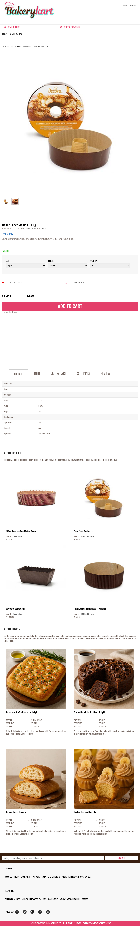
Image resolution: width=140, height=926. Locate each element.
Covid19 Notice (14, 27)
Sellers (16, 877)
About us (8, 877)
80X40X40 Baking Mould (15, 609)
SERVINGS (9, 726)
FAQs (18, 899)
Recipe (44, 877)
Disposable (18, 46)
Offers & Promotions (72, 27)
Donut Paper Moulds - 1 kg (83, 531)
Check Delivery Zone (80, 282)
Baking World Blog (76, 877)
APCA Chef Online (73, 899)
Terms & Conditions (50, 899)
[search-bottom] (121, 858)
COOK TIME (10, 723)
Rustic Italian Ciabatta (16, 812)
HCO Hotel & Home (29, 228)
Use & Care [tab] (58, 373)
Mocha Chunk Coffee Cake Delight (89, 712)
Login (125, 5)
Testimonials (10, 899)
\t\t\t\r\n (110, 265)
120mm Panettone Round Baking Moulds (21, 531)
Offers (64, 877)
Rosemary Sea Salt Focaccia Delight (22, 712)
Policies (25, 899)
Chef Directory (54, 877)
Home (11, 46)
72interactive (17, 536)
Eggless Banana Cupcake (85, 812)
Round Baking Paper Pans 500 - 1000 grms (90, 609)
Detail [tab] (18, 374)
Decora (43, 228)
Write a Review (8, 233)
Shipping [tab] (83, 373)
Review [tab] (105, 373)
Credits (85, 899)
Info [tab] (37, 373)
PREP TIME (9, 720)
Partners (36, 877)
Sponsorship (26, 877)
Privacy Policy (35, 899)
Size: (7, 261)
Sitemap (63, 899)
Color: (51, 261)
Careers (88, 877)
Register (133, 5)
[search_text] (53, 858)
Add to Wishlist (16, 282)
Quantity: (94, 261)
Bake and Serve (27, 46)
